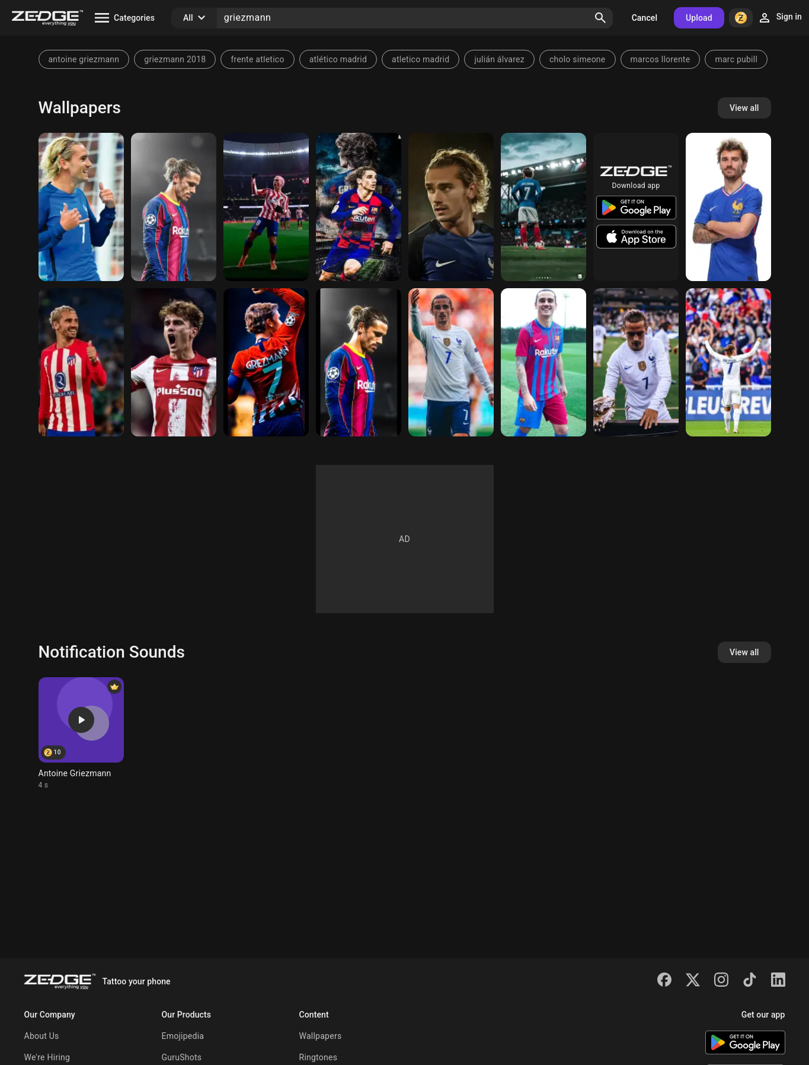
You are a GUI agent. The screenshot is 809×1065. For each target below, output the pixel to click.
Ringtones (318, 1057)
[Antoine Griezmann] (728, 207)
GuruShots (182, 1057)
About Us (41, 1036)
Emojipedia (183, 1036)
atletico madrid (420, 59)
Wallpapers (320, 1036)
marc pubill (736, 59)
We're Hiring (47, 1057)
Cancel (644, 18)
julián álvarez (499, 59)
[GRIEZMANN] (81, 207)
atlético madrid (338, 59)
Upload (699, 18)
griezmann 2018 (175, 59)
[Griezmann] (173, 207)
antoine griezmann (84, 59)
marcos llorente (660, 59)
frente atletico (257, 59)
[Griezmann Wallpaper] (451, 207)
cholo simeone (577, 59)
